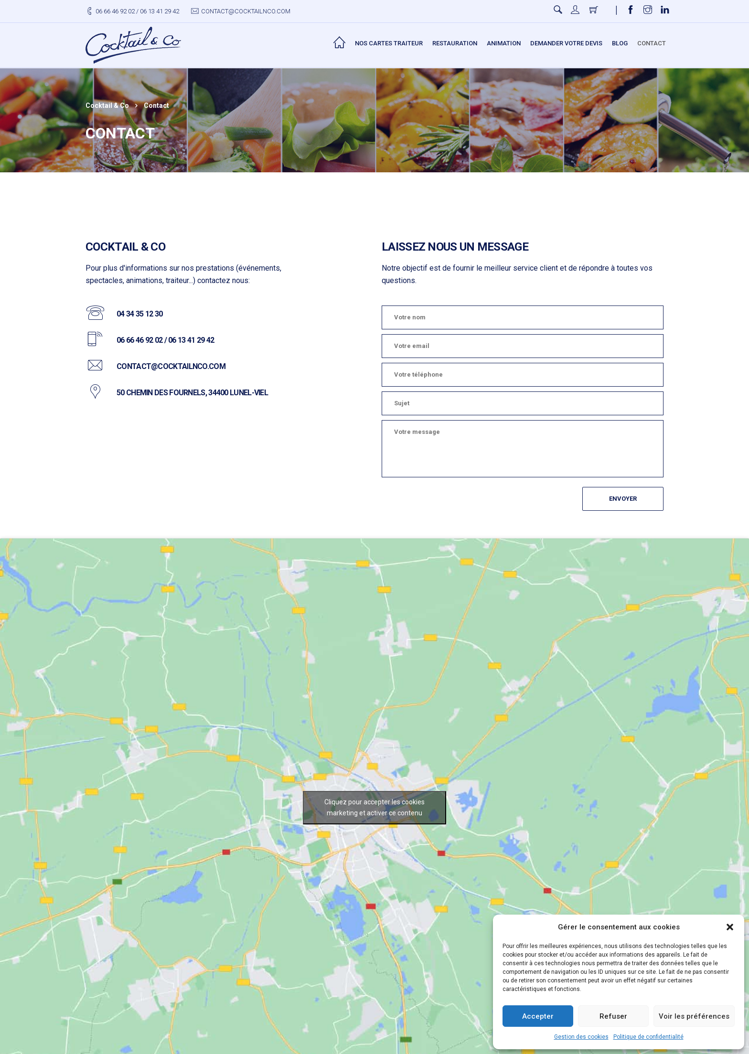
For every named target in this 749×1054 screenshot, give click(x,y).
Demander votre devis (566, 43)
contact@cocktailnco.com (245, 11)
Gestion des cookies (581, 1036)
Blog (620, 43)
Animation (504, 43)
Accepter (538, 1016)
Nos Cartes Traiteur (389, 43)
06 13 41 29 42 (159, 11)
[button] (730, 927)
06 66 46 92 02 (115, 11)
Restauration (454, 43)
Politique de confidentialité (648, 1036)
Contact (651, 43)
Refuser (613, 1016)
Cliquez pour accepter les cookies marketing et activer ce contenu (374, 807)
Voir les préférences (694, 1016)
